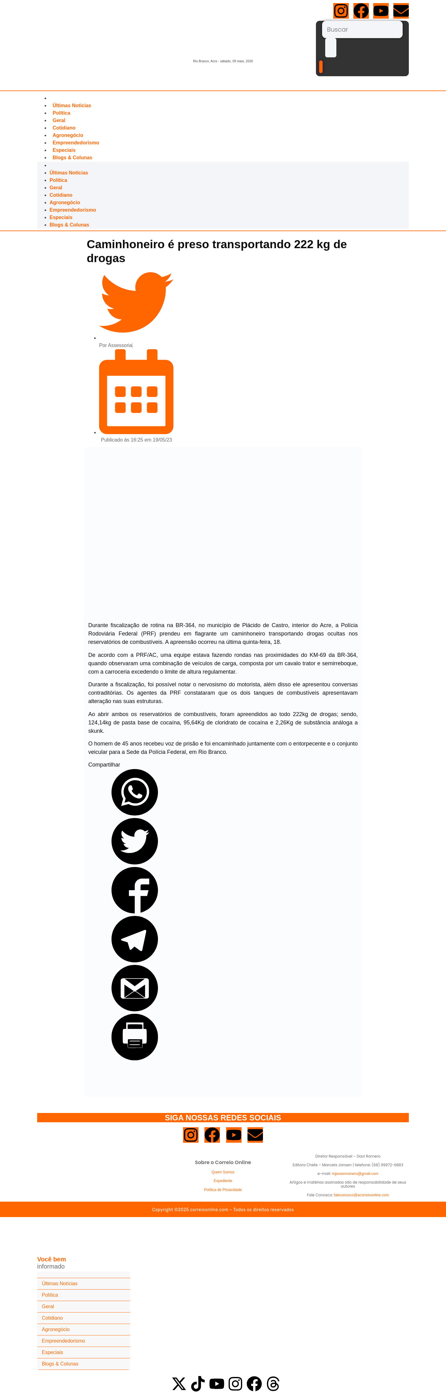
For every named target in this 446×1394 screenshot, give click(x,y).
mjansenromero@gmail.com (355, 1174)
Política (61, 113)
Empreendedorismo (76, 142)
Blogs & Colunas (72, 157)
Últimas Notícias (72, 105)
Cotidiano (64, 127)
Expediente (223, 1181)
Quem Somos (223, 1172)
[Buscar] (362, 29)
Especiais (64, 150)
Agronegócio (68, 135)
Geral (59, 120)
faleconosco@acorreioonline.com (361, 1195)
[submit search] (330, 47)
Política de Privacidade (223, 1190)
